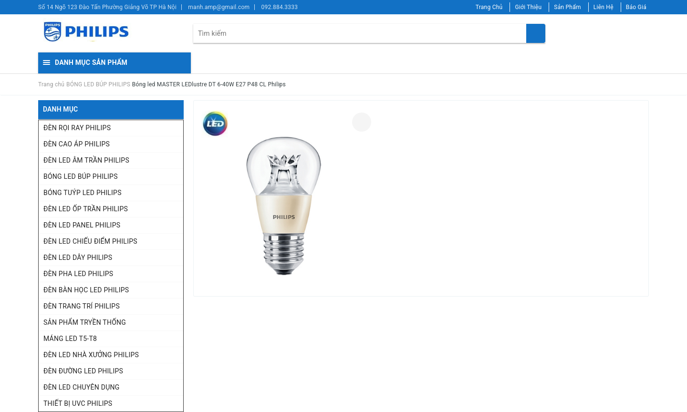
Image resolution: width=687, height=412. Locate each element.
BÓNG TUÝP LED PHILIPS (82, 192)
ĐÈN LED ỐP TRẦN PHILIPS (85, 209)
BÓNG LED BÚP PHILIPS (80, 176)
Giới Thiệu (528, 7)
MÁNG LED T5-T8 (70, 338)
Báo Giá (636, 7)
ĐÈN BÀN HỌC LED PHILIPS (86, 290)
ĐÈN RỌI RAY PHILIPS (77, 128)
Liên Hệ (603, 7)
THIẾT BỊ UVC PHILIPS (77, 403)
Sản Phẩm (567, 7)
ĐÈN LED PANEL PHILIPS (81, 225)
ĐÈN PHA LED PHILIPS (78, 274)
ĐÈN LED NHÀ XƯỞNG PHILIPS (91, 355)
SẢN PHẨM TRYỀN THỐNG (84, 322)
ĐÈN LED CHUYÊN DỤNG (81, 387)
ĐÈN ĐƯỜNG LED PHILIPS (83, 371)
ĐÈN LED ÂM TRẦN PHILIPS (86, 160)
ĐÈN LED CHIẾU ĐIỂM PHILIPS (90, 241)
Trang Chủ (489, 7)
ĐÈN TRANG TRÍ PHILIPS (81, 306)
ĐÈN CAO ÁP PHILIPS (76, 144)
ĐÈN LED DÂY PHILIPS (77, 257)
